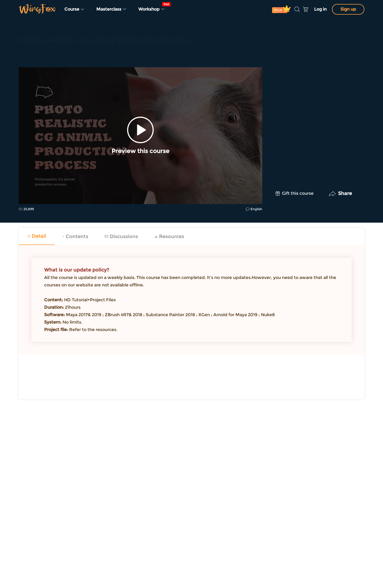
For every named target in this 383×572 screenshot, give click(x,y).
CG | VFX (27, 53)
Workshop (153, 7)
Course (74, 9)
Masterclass (111, 9)
